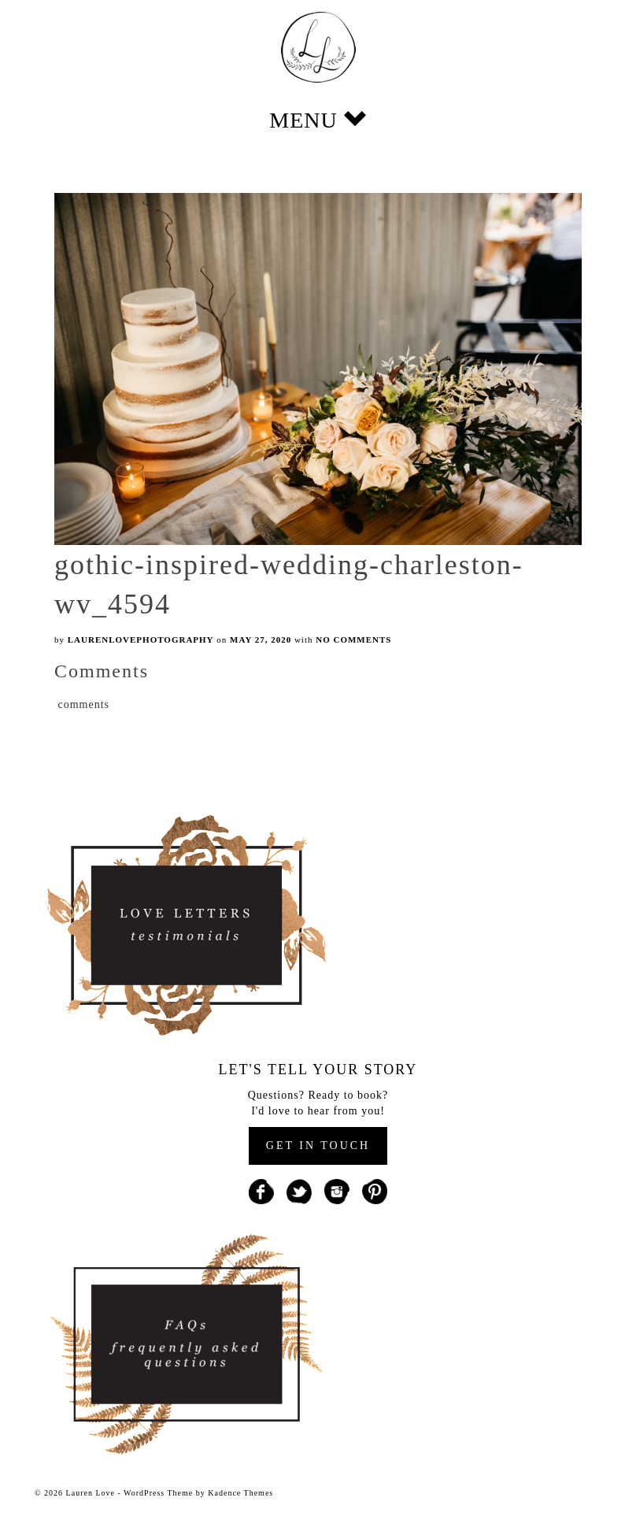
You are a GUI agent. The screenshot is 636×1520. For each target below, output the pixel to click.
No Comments (353, 639)
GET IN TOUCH (318, 1145)
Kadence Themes (240, 1492)
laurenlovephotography (141, 639)
